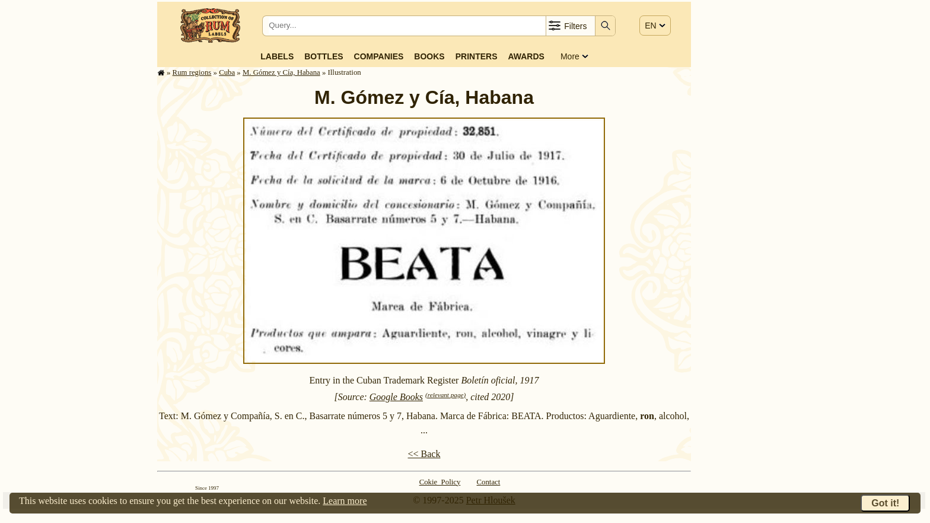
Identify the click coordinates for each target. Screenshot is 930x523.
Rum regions (192, 72)
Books (429, 56)
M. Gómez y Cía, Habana (281, 72)
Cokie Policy (440, 482)
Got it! (885, 503)
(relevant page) (445, 394)
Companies (379, 56)
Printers (477, 56)
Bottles (323, 56)
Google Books (396, 397)
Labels (277, 56)
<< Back (424, 454)
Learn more (345, 501)
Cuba (227, 72)
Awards (526, 56)
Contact (489, 482)
